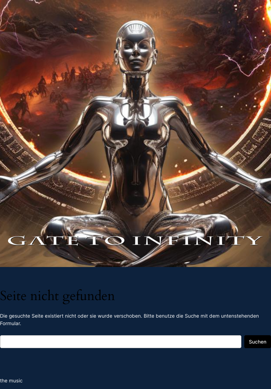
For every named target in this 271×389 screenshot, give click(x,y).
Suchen (257, 342)
